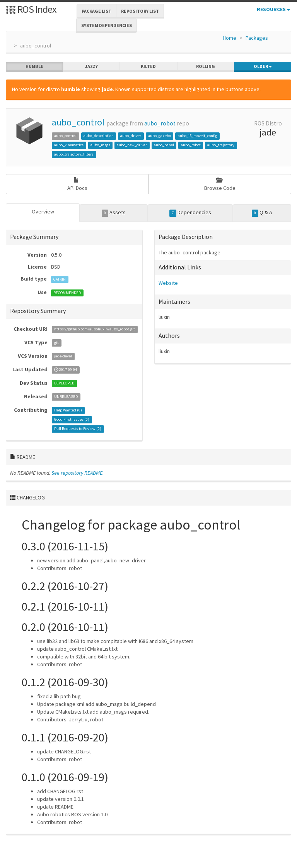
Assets (114, 213)
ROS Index (31, 9)
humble (34, 66)
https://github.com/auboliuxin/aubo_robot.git (94, 329)
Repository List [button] (140, 11)
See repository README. (77, 472)
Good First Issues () (71, 419)
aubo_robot (160, 123)
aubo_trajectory (220, 144)
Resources (273, 9)
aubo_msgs (100, 144)
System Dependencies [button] (106, 25)
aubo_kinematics (69, 144)
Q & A (262, 213)
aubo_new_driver (132, 144)
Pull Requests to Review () (77, 429)
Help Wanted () (68, 410)
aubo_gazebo (159, 135)
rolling (205, 66)
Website (168, 282)
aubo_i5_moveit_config (197, 135)
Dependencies (190, 213)
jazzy (91, 66)
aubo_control (78, 122)
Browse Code (220, 184)
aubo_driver (130, 135)
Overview (43, 211)
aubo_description (99, 135)
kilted (148, 66)
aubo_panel (164, 144)
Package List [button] (96, 11)
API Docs (77, 184)
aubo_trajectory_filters (74, 154)
